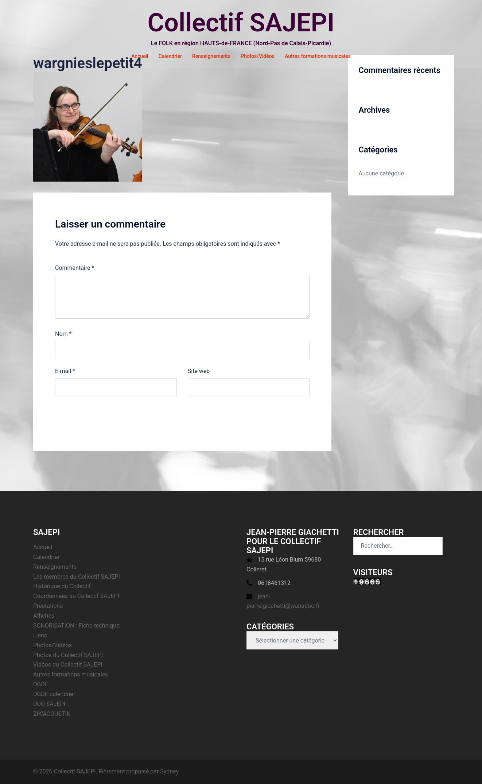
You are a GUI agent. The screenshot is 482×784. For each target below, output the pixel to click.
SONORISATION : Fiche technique (76, 625)
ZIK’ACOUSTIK (51, 713)
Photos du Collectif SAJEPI (68, 655)
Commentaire (74, 267)
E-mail (65, 371)
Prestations (48, 605)
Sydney (169, 771)
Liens (40, 635)
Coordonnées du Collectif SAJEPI (76, 596)
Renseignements (211, 56)
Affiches (43, 615)
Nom (63, 333)
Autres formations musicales (318, 56)
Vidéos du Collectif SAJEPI (67, 664)
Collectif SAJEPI (241, 23)
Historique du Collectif (62, 586)
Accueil (139, 56)
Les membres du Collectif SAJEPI (76, 576)
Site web (199, 371)
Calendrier (170, 56)
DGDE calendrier (54, 694)
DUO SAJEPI (49, 703)
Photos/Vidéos (258, 56)
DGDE (40, 684)
